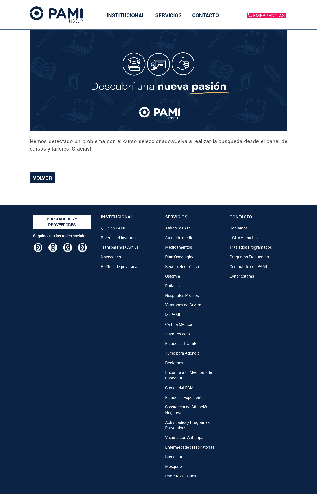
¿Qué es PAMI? (114, 228)
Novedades (111, 256)
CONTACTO (205, 15)
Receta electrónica (182, 266)
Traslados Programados (251, 247)
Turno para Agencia (182, 353)
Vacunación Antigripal (185, 437)
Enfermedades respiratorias (189, 447)
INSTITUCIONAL (126, 15)
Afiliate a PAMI (178, 228)
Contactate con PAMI (248, 266)
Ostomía (172, 276)
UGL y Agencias (244, 237)
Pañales (172, 285)
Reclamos (174, 362)
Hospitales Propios (182, 295)
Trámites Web (177, 334)
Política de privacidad (120, 266)
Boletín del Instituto (118, 237)
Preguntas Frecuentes (249, 256)
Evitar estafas (242, 276)
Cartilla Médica (178, 324)
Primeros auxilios (180, 476)
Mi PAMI (172, 314)
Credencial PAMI (180, 387)
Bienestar (173, 456)
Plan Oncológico (179, 256)
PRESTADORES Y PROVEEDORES (62, 221)
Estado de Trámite (181, 343)
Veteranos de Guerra (183, 304)
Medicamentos (178, 247)
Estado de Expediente (184, 397)
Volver (42, 177)
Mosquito (173, 466)
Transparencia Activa (120, 247)
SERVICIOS (168, 15)
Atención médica (180, 237)
